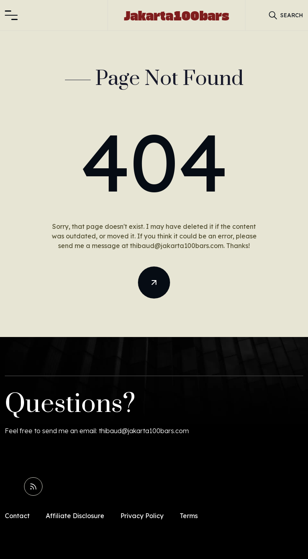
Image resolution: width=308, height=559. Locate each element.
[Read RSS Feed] (33, 486)
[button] (11, 15)
